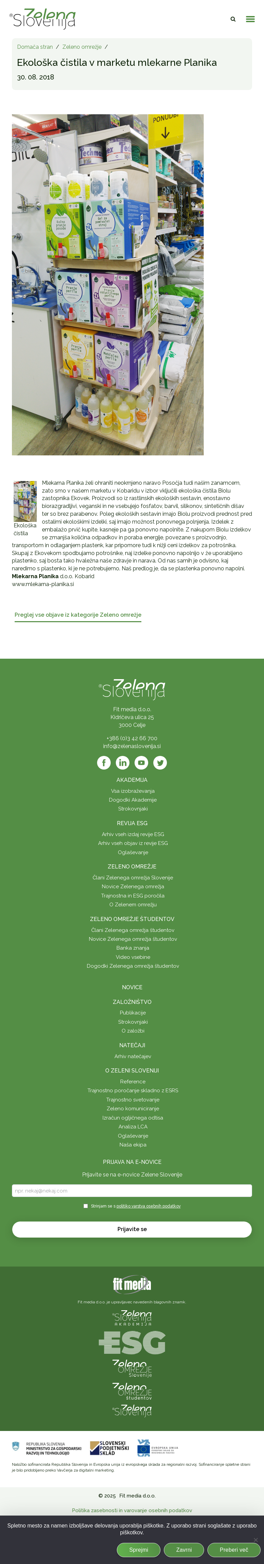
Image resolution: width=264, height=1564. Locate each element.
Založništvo (132, 1002)
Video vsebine (133, 957)
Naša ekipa (133, 1145)
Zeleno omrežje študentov (132, 919)
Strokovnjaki (133, 809)
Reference (132, 1082)
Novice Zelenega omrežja (133, 886)
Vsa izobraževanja (133, 791)
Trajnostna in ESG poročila (133, 896)
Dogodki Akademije (133, 800)
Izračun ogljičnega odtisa (133, 1118)
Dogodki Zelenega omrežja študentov (133, 966)
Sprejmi (138, 1550)
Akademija (132, 780)
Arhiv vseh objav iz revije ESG (133, 843)
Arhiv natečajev (132, 1056)
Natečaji (132, 1045)
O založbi (133, 1031)
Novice (132, 987)
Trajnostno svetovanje (132, 1100)
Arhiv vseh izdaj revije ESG (133, 834)
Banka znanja (133, 948)
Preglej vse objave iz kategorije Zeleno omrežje (78, 615)
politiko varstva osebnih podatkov (149, 1206)
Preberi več (234, 1550)
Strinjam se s (136, 1206)
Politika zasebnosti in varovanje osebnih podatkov (132, 1510)
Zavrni (184, 1550)
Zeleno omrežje (82, 47)
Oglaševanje (133, 852)
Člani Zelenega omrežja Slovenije (133, 878)
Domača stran (35, 47)
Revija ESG (132, 823)
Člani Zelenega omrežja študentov (132, 930)
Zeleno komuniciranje (133, 1109)
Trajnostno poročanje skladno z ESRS (133, 1090)
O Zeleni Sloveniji (132, 1070)
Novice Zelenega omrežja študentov (133, 939)
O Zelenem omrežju (133, 905)
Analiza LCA (133, 1127)
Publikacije (133, 1013)
